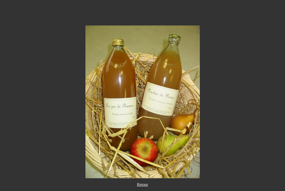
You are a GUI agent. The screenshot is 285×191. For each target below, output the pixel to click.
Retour (142, 184)
